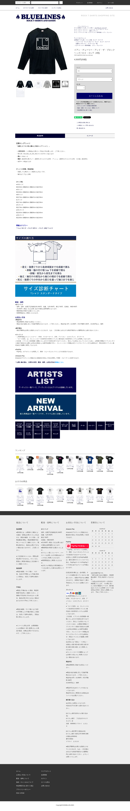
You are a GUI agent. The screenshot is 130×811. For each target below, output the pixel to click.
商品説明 (40, 136)
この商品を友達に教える (82, 122)
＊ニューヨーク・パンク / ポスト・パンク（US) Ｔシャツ (34, 228)
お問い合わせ (108, 8)
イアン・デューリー (107, 32)
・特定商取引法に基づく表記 (84, 110)
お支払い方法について (23, 775)
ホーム (17, 8)
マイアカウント (46, 771)
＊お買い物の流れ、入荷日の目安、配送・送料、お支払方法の (39, 362)
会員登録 (89, 2)
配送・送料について (22, 778)
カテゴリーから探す (27, 8)
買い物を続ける (79, 128)
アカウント (78, 2)
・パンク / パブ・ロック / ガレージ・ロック (98, 29)
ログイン (98, 2)
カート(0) (109, 2)
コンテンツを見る (55, 8)
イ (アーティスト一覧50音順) (94, 32)
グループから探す (42, 8)
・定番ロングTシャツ (93, 30)
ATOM (22, 793)
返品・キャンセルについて (24, 782)
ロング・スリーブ (83, 29)
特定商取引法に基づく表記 (24, 786)
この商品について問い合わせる (84, 125)
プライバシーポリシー (23, 789)
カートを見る (45, 782)
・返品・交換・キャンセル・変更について (87, 108)
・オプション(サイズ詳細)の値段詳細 (86, 105)
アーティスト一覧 (83, 32)
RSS (17, 793)
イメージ (90, 136)
